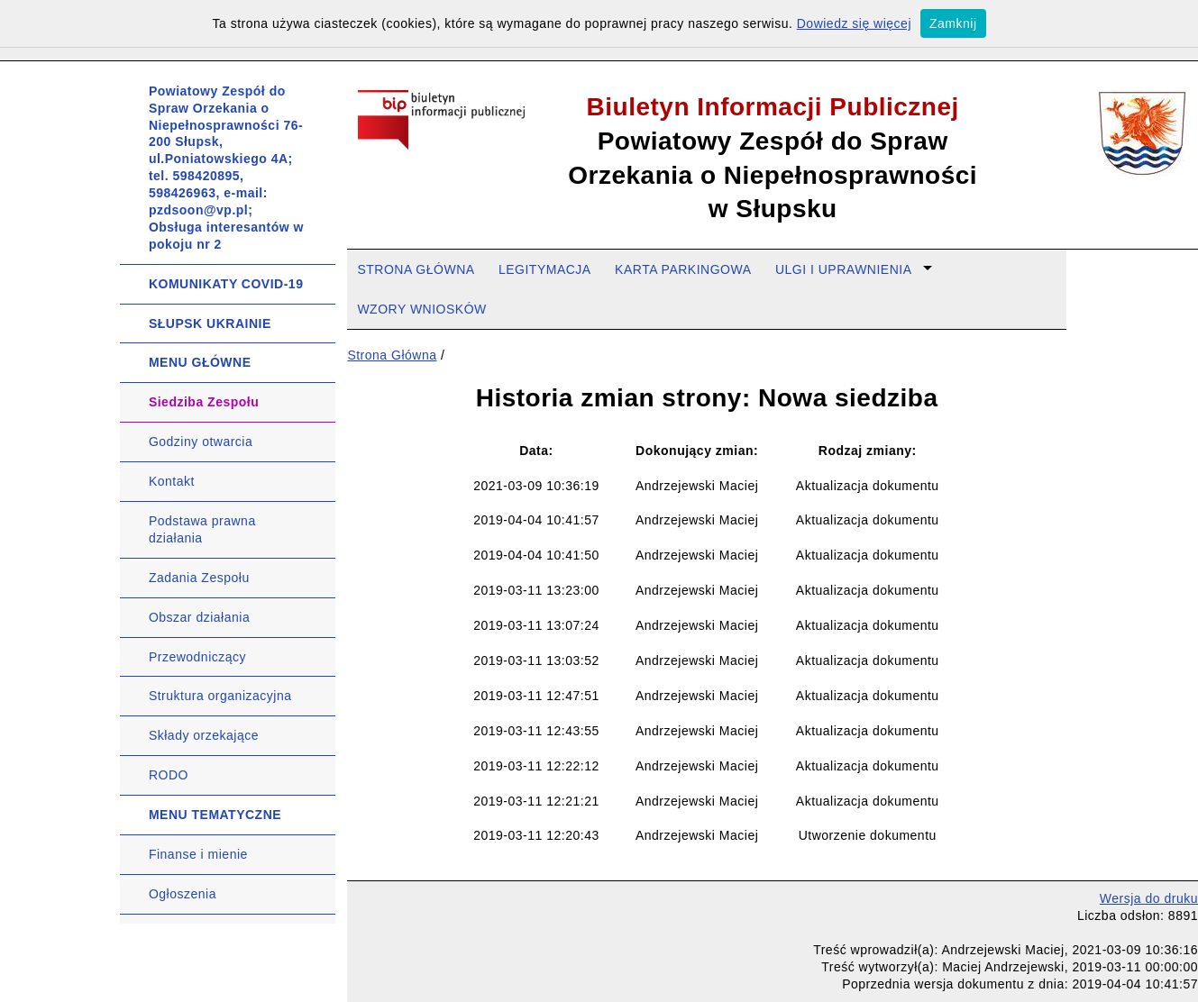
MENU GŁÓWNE (200, 362)
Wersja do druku (1149, 898)
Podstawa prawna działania (202, 529)
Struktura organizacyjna (220, 695)
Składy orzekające (204, 735)
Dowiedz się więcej (854, 23)
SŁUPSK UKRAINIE (210, 323)
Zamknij (953, 23)
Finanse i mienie (198, 854)
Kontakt (172, 481)
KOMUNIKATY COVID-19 (226, 284)
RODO (168, 775)
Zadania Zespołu (199, 577)
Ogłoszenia (182, 894)
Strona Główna (391, 355)
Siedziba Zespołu (204, 402)
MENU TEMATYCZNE (215, 814)
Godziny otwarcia (200, 441)
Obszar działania (199, 617)
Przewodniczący (197, 657)
